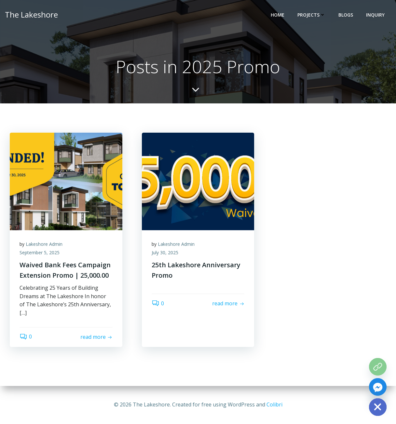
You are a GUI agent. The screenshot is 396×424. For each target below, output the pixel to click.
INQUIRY (375, 15)
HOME (277, 15)
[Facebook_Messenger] (378, 387)
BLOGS (345, 15)
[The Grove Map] (378, 367)
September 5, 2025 (40, 252)
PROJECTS (311, 15)
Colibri (274, 404)
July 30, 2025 (165, 252)
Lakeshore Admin (44, 244)
